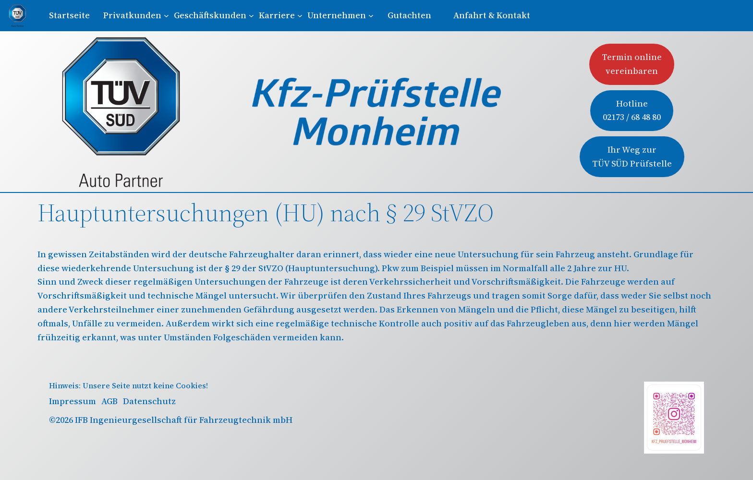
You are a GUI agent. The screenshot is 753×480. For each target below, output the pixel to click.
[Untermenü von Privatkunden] (136, 15)
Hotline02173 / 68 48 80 (632, 110)
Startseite (69, 15)
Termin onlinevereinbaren (632, 64)
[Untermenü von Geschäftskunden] (214, 15)
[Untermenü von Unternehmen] (340, 15)
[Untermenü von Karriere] (280, 15)
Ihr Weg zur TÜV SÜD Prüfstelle (632, 156)
